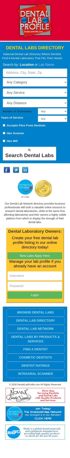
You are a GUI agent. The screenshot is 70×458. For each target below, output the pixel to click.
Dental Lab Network (35, 329)
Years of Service (12, 117)
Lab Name (46, 65)
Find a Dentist (35, 349)
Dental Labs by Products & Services (35, 339)
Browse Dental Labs (35, 312)
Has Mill (12, 141)
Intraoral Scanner (35, 374)
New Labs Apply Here (35, 256)
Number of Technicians (17, 111)
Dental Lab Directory (35, 320)
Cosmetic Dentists (35, 357)
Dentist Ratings (35, 365)
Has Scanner (15, 133)
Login (35, 295)
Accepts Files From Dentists (26, 125)
